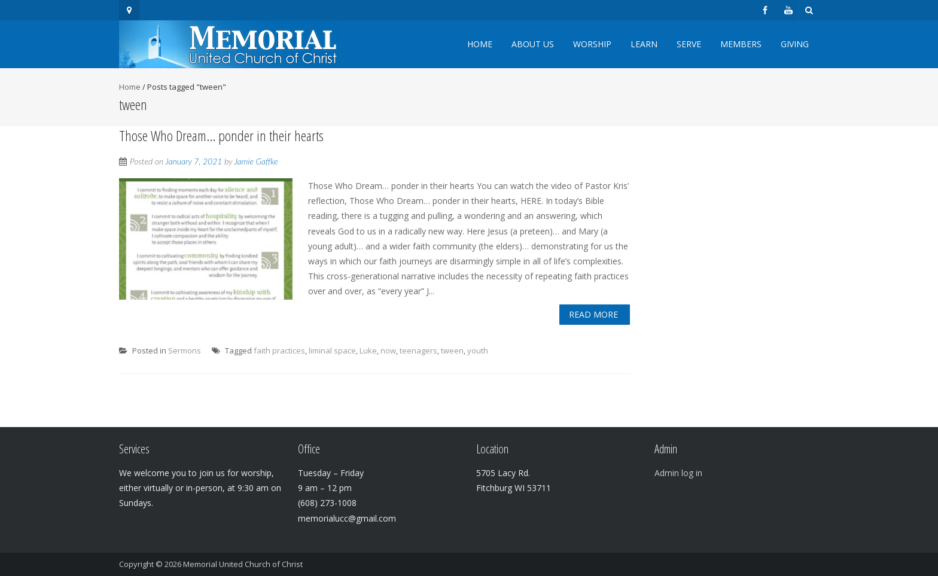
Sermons (184, 350)
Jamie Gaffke (256, 161)
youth (477, 350)
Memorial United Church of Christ (243, 564)
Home (479, 44)
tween (452, 350)
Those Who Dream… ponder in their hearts (221, 135)
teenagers (418, 350)
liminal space (332, 350)
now (388, 350)
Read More (593, 314)
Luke (368, 350)
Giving (795, 44)
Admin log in (678, 473)
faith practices (279, 350)
